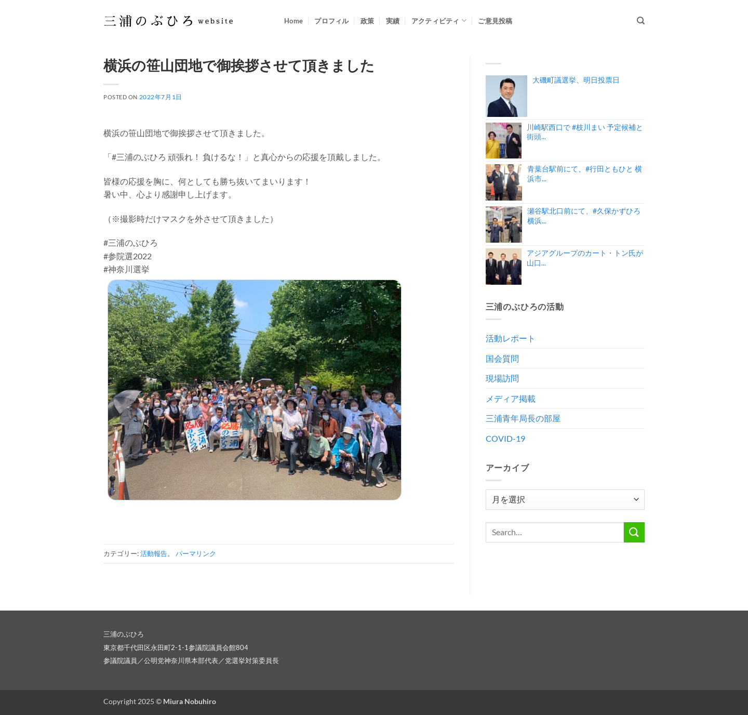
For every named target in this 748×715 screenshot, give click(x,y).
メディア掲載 (511, 398)
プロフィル (331, 21)
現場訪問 (502, 378)
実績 (393, 21)
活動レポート (511, 338)
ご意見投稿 (495, 21)
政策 (367, 21)
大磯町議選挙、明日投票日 (576, 79)
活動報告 (153, 553)
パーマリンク (196, 553)
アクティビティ (438, 20)
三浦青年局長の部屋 (523, 418)
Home (293, 21)
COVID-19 (505, 438)
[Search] (641, 21)
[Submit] (634, 532)
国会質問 (502, 358)
